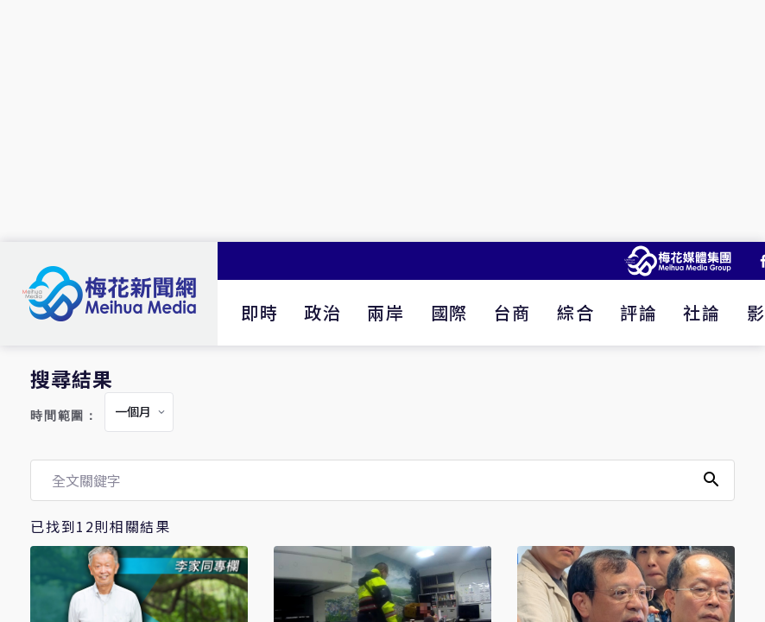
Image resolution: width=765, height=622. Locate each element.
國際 (449, 312)
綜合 (575, 312)
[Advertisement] (382, 121)
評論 (638, 312)
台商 (512, 312)
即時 (259, 312)
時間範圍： (64, 415)
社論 (701, 312)
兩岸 (385, 312)
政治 (322, 312)
